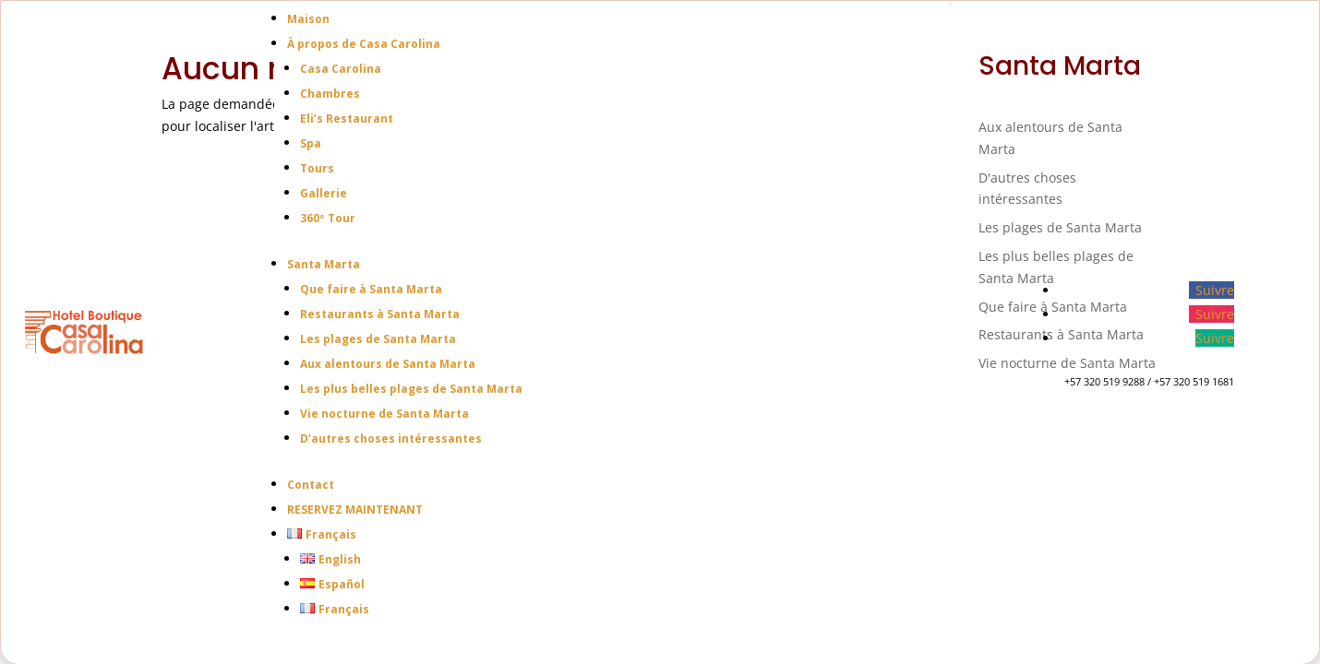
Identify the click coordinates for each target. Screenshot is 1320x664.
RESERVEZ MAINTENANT (355, 509)
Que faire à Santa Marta (371, 289)
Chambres (330, 93)
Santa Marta (323, 264)
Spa (310, 143)
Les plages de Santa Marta (378, 339)
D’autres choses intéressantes (391, 438)
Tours (317, 168)
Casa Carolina (340, 69)
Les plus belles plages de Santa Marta (411, 389)
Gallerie (323, 193)
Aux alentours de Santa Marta (387, 364)
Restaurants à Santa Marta (380, 314)
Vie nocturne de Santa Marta (384, 413)
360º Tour (327, 218)
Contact (310, 484)
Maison (308, 19)
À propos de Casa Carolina (363, 44)
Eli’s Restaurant (346, 118)
